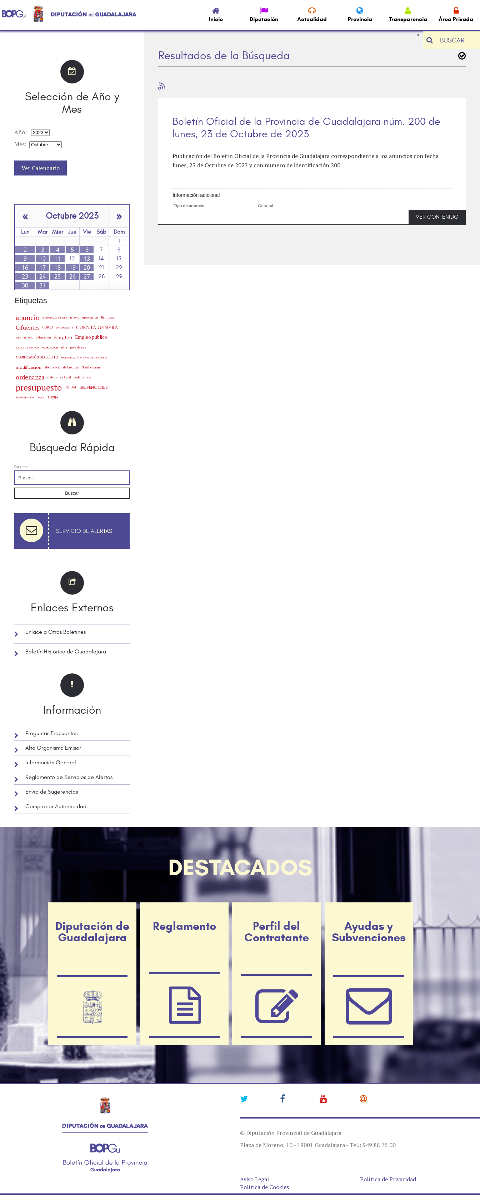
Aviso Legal (254, 1179)
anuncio (27, 317)
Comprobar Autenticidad (55, 806)
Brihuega (108, 317)
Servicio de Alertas (84, 531)
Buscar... (22, 466)
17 (42, 267)
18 (57, 267)
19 (72, 267)
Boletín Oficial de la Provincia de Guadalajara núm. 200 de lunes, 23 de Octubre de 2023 (306, 128)
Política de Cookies (264, 1187)
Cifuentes (28, 327)
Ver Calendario (40, 168)
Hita (64, 347)
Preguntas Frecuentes (51, 733)
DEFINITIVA (24, 337)
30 (25, 285)
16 (25, 267)
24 (42, 276)
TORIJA (53, 397)
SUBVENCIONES (94, 387)
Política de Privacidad (388, 1179)
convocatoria (64, 327)
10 (42, 259)
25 (57, 276)
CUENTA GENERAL (98, 327)
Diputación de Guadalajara (92, 931)
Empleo (63, 337)
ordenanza (30, 377)
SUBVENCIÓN (25, 397)
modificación (28, 367)
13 (87, 259)
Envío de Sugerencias (51, 792)
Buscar (72, 493)
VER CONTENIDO (437, 217)
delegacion (43, 337)
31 (42, 285)
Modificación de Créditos (61, 367)
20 (87, 267)
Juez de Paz (78, 347)
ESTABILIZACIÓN (28, 347)
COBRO (47, 327)
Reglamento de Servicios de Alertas (68, 777)
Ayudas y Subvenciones (369, 931)
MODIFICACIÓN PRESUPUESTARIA (84, 357)
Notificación (90, 367)
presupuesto (39, 387)
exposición (50, 347)
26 (72, 276)
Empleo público (91, 337)
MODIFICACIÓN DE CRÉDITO (37, 357)
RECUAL (71, 387)
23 (25, 276)
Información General (50, 762)
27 (87, 276)
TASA (41, 397)
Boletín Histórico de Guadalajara (65, 651)
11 (57, 259)
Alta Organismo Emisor (53, 748)
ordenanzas (82, 377)
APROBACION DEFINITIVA (60, 317)
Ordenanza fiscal (59, 377)
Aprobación (90, 317)
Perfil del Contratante (276, 931)
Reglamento (184, 926)
